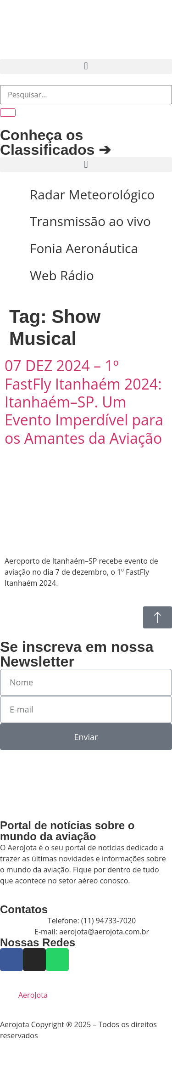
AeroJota (33, 995)
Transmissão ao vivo (90, 221)
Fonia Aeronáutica (84, 248)
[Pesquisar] (8, 112)
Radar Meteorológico (92, 194)
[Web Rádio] (11, 275)
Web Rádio (62, 275)
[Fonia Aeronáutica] (11, 248)
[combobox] (86, 94)
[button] (86, 66)
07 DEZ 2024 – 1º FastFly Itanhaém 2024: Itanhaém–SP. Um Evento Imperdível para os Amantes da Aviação (84, 402)
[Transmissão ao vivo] (11, 221)
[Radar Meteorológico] (11, 194)
